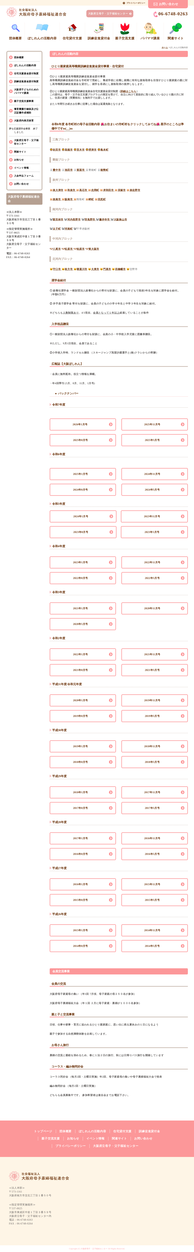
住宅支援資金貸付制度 (26, 73)
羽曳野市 (90, 219)
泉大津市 (58, 190)
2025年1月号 (80, 474)
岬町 (91, 199)
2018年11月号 (152, 746)
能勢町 (104, 170)
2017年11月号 (152, 792)
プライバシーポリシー (135, 3)
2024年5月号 (152, 489)
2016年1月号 (80, 884)
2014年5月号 (152, 946)
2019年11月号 (152, 700)
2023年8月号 (80, 532)
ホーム (165, 47)
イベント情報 (21, 167)
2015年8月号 (80, 900)
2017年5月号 (152, 808)
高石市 (83, 190)
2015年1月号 (80, 930)
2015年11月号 (152, 884)
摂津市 (92, 149)
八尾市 (57, 249)
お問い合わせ (168, 4)
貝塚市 (122, 190)
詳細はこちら (128, 91)
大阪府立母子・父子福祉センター (108, 13)
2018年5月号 (152, 762)
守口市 (57, 269)
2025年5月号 (152, 440)
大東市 (95, 269)
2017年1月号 (80, 838)
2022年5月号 (152, 578)
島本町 (104, 149)
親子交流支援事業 (24, 101)
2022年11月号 (152, 562)
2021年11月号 (152, 654)
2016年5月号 (152, 854)
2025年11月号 (152, 424)
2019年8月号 (80, 716)
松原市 (69, 249)
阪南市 (69, 199)
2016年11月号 (152, 838)
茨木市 (81, 149)
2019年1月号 (80, 746)
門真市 (107, 269)
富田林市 (58, 219)
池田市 (69, 170)
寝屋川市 (82, 269)
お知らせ (19, 159)
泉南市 (57, 199)
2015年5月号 (152, 900)
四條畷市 (120, 269)
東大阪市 (94, 249)
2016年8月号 (80, 854)
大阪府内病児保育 (24, 120)
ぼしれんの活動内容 (25, 65)
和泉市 (71, 190)
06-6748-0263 (170, 14)
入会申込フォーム (24, 175)
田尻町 (102, 199)
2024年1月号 (80, 516)
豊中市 (57, 170)
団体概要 (19, 57)
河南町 (69, 228)
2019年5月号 (152, 716)
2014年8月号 (80, 946)
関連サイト (20, 151)
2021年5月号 (152, 670)
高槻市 (69, 149)
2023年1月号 (80, 562)
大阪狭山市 (120, 219)
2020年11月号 (152, 608)
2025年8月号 (80, 440)
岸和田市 (109, 190)
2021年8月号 (80, 670)
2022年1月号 (80, 654)
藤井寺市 (105, 219)
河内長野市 (74, 219)
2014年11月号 (152, 930)
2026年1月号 (80, 424)
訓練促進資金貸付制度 (26, 81)
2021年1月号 (80, 608)
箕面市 (81, 170)
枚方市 (69, 269)
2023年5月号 (152, 532)
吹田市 (57, 149)
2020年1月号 (80, 700)
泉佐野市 (135, 190)
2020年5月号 (80, 624)
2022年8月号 (80, 578)
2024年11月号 (152, 474)
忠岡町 (95, 190)
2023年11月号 (152, 516)
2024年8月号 (80, 489)
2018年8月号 (80, 762)
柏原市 (81, 249)
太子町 (57, 228)
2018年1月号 (80, 792)
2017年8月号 (80, 808)
